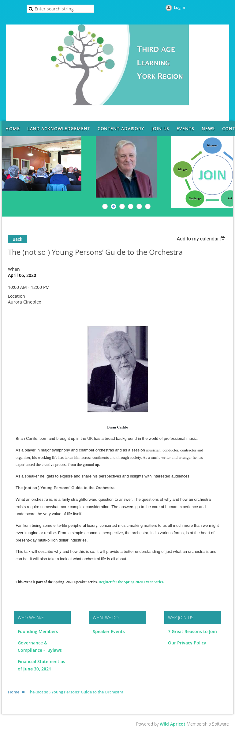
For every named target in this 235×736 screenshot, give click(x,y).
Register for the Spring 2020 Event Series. (131, 582)
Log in (179, 7)
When (14, 269)
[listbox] (202, 239)
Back (17, 239)
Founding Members (38, 631)
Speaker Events (109, 631)
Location (16, 296)
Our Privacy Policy (187, 643)
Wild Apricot (172, 724)
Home (13, 692)
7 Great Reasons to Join (192, 631)
